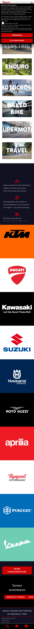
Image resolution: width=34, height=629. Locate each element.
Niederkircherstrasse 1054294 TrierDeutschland (8, 620)
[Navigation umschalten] (32, 3)
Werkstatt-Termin (16, 597)
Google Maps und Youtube (11, 23)
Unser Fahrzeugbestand (17, 570)
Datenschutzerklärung (19, 14)
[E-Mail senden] (16, 626)
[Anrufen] (7, 626)
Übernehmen (17, 35)
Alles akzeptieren (17, 40)
